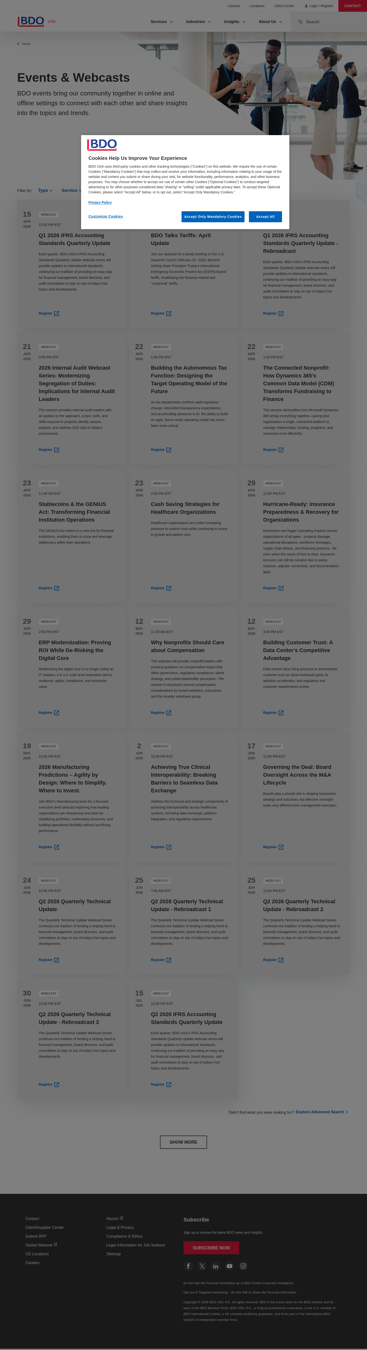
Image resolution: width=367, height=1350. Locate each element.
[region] (185, 182)
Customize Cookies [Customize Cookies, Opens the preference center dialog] (105, 216)
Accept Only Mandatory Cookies (213, 217)
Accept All (265, 217)
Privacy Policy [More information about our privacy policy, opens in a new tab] (100, 202)
